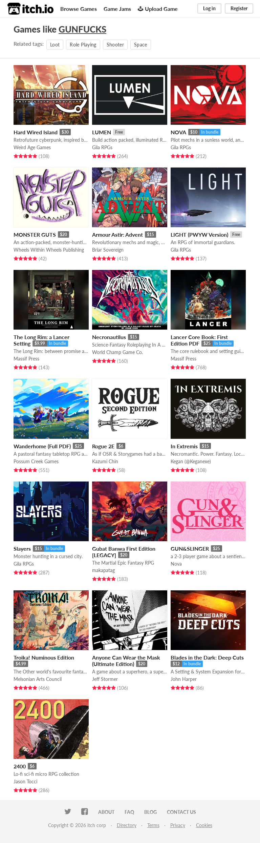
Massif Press (26, 358)
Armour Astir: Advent (117, 234)
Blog (150, 812)
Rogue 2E (103, 446)
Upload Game (158, 8)
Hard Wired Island (36, 132)
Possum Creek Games (36, 461)
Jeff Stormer (105, 679)
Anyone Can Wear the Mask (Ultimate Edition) (126, 660)
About (106, 812)
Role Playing (83, 44)
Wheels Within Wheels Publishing (49, 250)
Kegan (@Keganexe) (191, 461)
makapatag (103, 570)
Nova (176, 564)
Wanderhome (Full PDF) (42, 446)
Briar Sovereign (108, 250)
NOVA (178, 132)
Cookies (204, 825)
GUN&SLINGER (190, 548)
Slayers (22, 548)
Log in (209, 8)
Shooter (115, 44)
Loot (55, 44)
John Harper (184, 679)
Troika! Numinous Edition (44, 657)
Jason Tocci (25, 781)
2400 (20, 766)
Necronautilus (109, 337)
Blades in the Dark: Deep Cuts (207, 657)
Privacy (177, 825)
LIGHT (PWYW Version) (199, 234)
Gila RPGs (102, 147)
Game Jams (117, 8)
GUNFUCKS (82, 29)
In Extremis (184, 446)
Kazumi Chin (105, 461)
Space (140, 44)
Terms (153, 825)
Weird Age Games (32, 147)
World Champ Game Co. (117, 352)
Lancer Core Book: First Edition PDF (199, 340)
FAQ (129, 812)
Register (239, 8)
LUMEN (101, 132)
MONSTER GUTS (35, 234)
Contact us (181, 812)
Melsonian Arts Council (38, 679)
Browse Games (78, 8)
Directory (126, 825)
